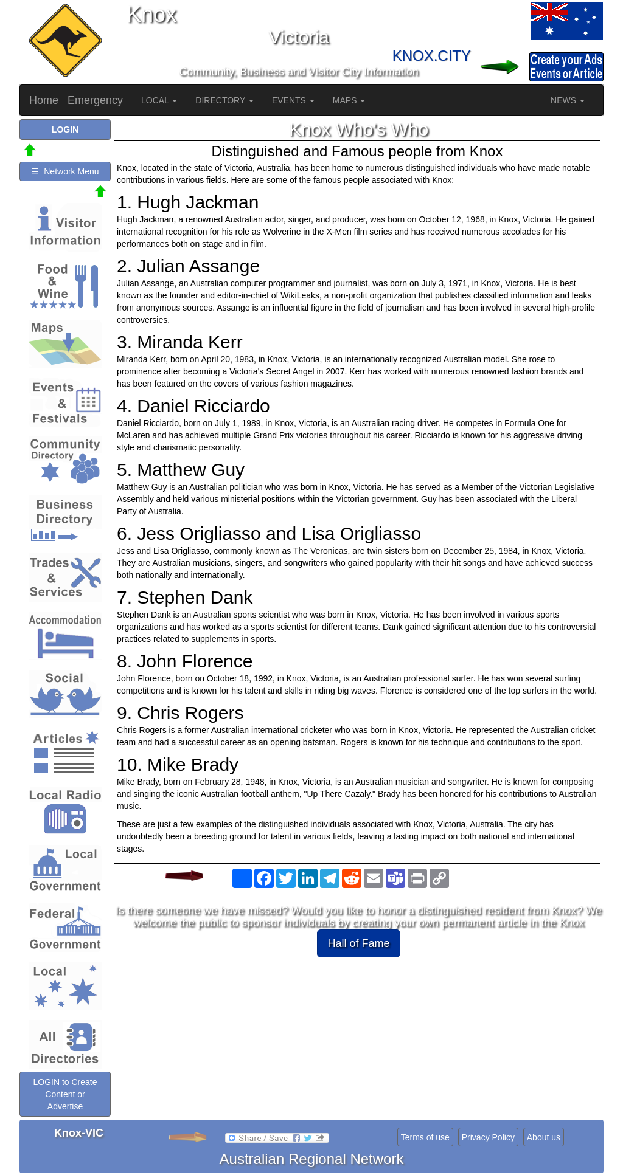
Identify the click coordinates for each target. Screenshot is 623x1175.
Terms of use (425, 1137)
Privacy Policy (488, 1137)
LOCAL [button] (159, 100)
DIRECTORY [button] (224, 100)
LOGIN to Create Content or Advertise (65, 1094)
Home (43, 100)
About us (543, 1137)
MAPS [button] (349, 100)
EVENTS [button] (293, 100)
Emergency (95, 100)
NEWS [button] (568, 100)
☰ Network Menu (65, 171)
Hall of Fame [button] (358, 943)
